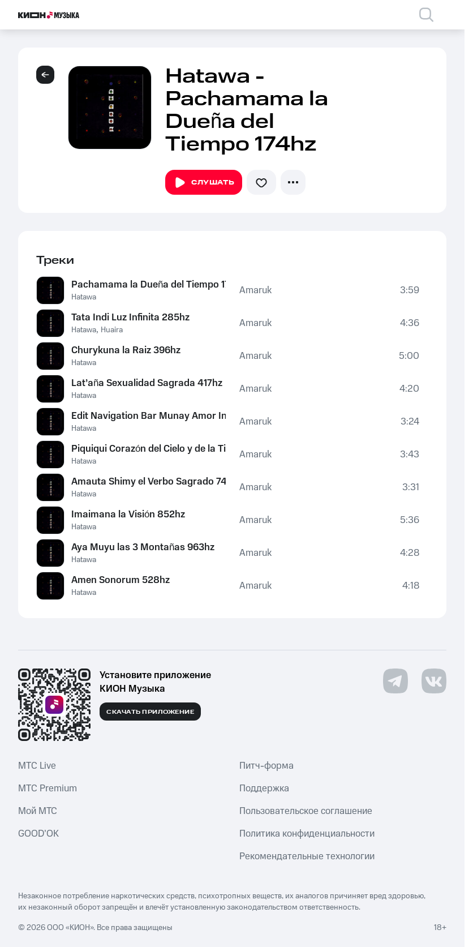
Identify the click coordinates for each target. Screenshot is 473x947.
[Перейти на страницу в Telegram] (395, 681)
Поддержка (264, 788)
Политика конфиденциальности (307, 834)
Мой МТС (37, 811)
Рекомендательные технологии (307, 856)
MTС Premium (47, 788)
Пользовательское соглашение (305, 811)
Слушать (203, 183)
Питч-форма (266, 766)
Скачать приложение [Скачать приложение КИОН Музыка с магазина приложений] (150, 712)
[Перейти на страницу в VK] (434, 681)
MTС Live (37, 766)
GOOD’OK (38, 834)
